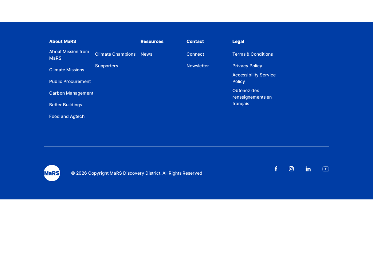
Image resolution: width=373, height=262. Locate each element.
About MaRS (62, 41)
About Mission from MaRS (69, 55)
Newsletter (197, 65)
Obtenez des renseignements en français (252, 97)
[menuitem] (72, 56)
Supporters (106, 65)
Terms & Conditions (252, 54)
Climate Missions (66, 69)
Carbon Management (71, 93)
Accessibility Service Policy (254, 78)
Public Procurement (70, 81)
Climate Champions (115, 54)
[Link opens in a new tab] (276, 168)
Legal (238, 41)
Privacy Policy (247, 65)
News (146, 54)
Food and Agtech (67, 116)
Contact (195, 41)
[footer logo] (52, 173)
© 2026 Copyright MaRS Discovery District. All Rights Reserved (137, 173)
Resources (152, 41)
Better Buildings (65, 104)
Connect (195, 54)
